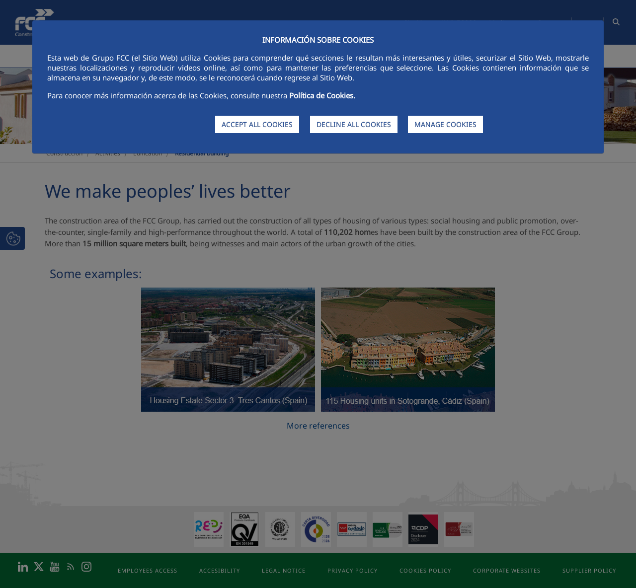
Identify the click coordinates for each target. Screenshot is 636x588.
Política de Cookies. (322, 95)
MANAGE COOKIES (445, 124)
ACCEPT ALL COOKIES (257, 124)
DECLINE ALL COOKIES (354, 124)
